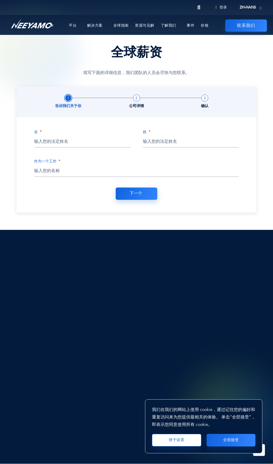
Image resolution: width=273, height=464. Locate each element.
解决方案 (95, 25)
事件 (190, 25)
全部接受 (231, 440)
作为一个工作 (46, 161)
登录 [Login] (221, 7)
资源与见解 (144, 25)
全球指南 (121, 25)
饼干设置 (176, 440)
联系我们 (246, 26)
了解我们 (168, 25)
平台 (73, 25)
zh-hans (248, 7)
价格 (204, 25)
